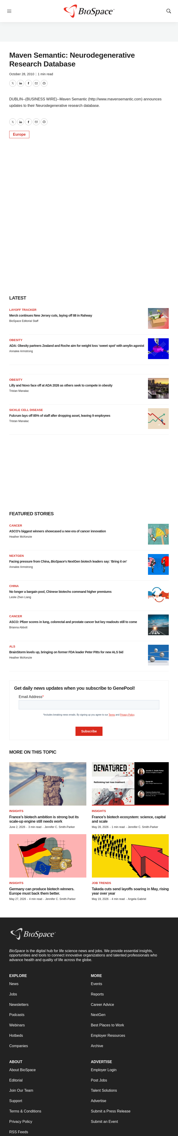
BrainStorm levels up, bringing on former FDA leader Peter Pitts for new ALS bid (66, 652)
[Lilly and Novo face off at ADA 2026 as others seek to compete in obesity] (158, 388)
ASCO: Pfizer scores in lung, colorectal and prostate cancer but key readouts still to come (73, 622)
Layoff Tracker (22, 310)
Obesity (15, 340)
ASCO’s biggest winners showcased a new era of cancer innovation (57, 531)
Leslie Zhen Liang (20, 597)
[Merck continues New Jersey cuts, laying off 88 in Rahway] (158, 318)
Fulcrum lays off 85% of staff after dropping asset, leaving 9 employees (59, 415)
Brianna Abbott (18, 627)
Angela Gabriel (137, 899)
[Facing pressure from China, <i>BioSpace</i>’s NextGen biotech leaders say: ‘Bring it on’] (158, 564)
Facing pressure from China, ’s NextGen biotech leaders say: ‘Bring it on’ (68, 561)
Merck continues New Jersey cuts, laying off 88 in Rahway (50, 315)
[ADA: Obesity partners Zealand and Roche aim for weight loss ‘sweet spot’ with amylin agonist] (158, 348)
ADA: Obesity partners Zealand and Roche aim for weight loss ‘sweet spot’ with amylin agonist (76, 346)
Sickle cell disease (26, 410)
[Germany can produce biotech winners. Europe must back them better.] (47, 856)
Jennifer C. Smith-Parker (60, 827)
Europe (19, 134)
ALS (12, 646)
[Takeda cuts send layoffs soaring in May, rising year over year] (130, 856)
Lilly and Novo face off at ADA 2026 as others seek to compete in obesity (60, 385)
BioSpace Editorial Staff (23, 321)
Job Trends (101, 883)
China (14, 586)
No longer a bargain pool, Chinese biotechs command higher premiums (60, 591)
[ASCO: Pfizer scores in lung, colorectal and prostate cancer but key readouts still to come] (158, 624)
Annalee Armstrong (21, 351)
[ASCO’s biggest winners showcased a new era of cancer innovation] (158, 534)
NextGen (16, 556)
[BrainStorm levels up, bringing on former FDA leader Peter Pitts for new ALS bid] (158, 655)
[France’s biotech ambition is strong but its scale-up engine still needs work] (47, 784)
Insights (16, 811)
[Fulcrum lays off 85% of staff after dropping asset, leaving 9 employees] (158, 418)
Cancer (15, 525)
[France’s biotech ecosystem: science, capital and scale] (130, 784)
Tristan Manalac (19, 391)
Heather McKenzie (20, 536)
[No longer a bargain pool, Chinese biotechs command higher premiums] (158, 594)
